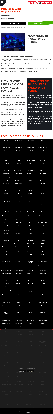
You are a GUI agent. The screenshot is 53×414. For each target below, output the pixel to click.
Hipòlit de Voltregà (6, 177)
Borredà (18, 236)
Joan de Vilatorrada (30, 160)
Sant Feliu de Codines (42, 261)
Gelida (18, 302)
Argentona (30, 215)
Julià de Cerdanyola (6, 225)
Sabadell (30, 265)
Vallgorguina (6, 283)
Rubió (30, 163)
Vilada (42, 276)
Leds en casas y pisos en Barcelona (13, 27)
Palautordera (18, 265)
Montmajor (6, 193)
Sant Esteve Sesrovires (6, 266)
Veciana (18, 280)
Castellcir (18, 312)
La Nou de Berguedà (18, 270)
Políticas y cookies (43, 411)
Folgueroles (6, 243)
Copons (30, 153)
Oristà (6, 204)
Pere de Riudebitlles (42, 177)
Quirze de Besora (42, 273)
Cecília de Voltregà (18, 173)
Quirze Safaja (18, 273)
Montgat (18, 193)
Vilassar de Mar (18, 183)
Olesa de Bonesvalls (6, 305)
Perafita (18, 251)
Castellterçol (30, 150)
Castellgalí (18, 411)
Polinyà (30, 208)
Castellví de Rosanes (6, 143)
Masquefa (30, 229)
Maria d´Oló (18, 326)
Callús (42, 236)
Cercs (42, 204)
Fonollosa (43, 240)
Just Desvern (18, 261)
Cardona (30, 323)
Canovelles (6, 222)
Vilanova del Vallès (30, 316)
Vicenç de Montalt (18, 147)
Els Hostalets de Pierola (42, 197)
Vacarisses (42, 283)
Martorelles (42, 229)
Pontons (18, 215)
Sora (18, 254)
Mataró (30, 312)
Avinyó (6, 157)
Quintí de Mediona (6, 276)
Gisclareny (30, 240)
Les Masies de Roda (18, 290)
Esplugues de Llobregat (18, 247)
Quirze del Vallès (30, 273)
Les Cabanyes (43, 290)
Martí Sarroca (42, 180)
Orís (18, 204)
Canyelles (43, 183)
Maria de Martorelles (6, 297)
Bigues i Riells (18, 219)
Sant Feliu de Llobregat (30, 262)
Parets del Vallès (30, 251)
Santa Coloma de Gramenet (42, 298)
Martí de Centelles (30, 143)
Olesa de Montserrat (42, 302)
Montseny (6, 160)
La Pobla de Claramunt (6, 270)
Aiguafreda (6, 170)
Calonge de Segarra (42, 222)
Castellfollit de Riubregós (6, 313)
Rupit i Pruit (18, 163)
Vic (6, 280)
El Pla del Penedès (18, 196)
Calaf (43, 167)
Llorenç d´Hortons (6, 261)
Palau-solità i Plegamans (6, 327)
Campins (30, 222)
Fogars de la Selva (30, 243)
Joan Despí (18, 225)
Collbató (6, 186)
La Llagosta (30, 270)
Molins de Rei (18, 208)
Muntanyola (42, 157)
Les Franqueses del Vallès (30, 290)
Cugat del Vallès (42, 170)
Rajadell (6, 411)
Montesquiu (30, 193)
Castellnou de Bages (18, 257)
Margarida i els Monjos (30, 326)
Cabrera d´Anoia (6, 236)
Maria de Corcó (18, 297)
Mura (30, 157)
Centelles (6, 208)
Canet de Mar (18, 222)
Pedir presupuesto (13, 23)
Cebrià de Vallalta (30, 147)
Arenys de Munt (42, 215)
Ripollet (30, 225)
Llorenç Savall (43, 257)
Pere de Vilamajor (18, 140)
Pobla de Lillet (43, 208)
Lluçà (42, 254)
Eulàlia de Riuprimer (6, 323)
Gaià (6, 190)
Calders (30, 167)
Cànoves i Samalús (43, 219)
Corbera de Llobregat (18, 153)
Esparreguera (18, 186)
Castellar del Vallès (6, 320)
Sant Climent (30, 294)
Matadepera (18, 229)
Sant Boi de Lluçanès (42, 147)
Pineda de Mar (6, 211)
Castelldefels (42, 305)
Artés (18, 167)
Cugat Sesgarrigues (30, 170)
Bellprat (42, 233)
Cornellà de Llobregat (6, 302)
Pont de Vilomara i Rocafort (30, 212)
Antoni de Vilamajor (42, 225)
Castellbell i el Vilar (43, 316)
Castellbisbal (18, 211)
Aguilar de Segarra (18, 170)
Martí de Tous (6, 183)
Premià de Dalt (30, 309)
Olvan (30, 204)
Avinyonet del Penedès (6, 196)
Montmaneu (42, 190)
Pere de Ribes (6, 180)
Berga (30, 233)
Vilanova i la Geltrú (18, 316)
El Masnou (30, 196)
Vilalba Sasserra (42, 173)
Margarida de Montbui (42, 326)
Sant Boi (6, 150)
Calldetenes (6, 240)
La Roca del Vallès (6, 294)
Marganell (18, 233)
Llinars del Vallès (42, 286)
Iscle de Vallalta (6, 163)
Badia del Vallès (42, 312)
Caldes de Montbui (18, 177)
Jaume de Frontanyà (42, 160)
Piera (6, 251)
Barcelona (6, 140)
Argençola (6, 257)
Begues (42, 251)
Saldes (30, 286)
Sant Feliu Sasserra (30, 177)
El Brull (6, 309)
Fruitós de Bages (42, 270)
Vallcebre (18, 283)
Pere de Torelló (30, 140)
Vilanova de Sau (30, 173)
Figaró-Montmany (6, 246)
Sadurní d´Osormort (42, 265)
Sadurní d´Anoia (6, 173)
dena (30, 305)
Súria (6, 286)
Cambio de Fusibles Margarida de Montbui (30, 411)
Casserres (30, 246)
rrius (6, 153)
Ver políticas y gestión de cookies (26, 368)
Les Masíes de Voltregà (6, 290)
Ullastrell (30, 297)
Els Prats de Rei (30, 186)
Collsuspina (42, 153)
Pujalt (42, 211)
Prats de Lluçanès (6, 215)
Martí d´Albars (30, 257)
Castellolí (43, 150)
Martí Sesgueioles (30, 180)
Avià (30, 236)
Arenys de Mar (6, 219)
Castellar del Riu (18, 320)
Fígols (42, 243)
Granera (18, 240)
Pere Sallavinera (30, 276)
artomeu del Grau (18, 150)
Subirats (18, 286)
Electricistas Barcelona (4, 27)
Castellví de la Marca (18, 143)
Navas (42, 323)
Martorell (6, 233)
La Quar (18, 294)
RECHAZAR (22, 371)
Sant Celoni (42, 294)
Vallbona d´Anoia (30, 283)
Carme (42, 246)
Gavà (30, 302)
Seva (30, 201)
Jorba (30, 190)
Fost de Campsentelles (6, 273)
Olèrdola (18, 305)
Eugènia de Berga (18, 323)
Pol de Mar (18, 276)
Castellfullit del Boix (42, 309)
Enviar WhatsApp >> (40, 23)
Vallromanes (30, 280)
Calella (18, 160)
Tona (30, 183)
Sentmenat (42, 186)
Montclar (42, 193)
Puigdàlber (42, 140)
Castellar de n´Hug (30, 320)
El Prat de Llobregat (6, 201)
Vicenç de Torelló (6, 147)
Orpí (42, 201)
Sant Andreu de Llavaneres (6, 229)
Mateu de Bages (18, 180)
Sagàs (30, 254)
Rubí (43, 163)
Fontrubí (18, 190)
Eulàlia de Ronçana (43, 320)
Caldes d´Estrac (18, 157)
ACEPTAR (31, 371)
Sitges (18, 201)
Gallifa (6, 254)
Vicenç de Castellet (30, 219)
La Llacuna (18, 309)
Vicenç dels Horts (42, 143)
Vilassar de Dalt (6, 316)
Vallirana (42, 280)
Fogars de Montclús (18, 243)
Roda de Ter (6, 167)
